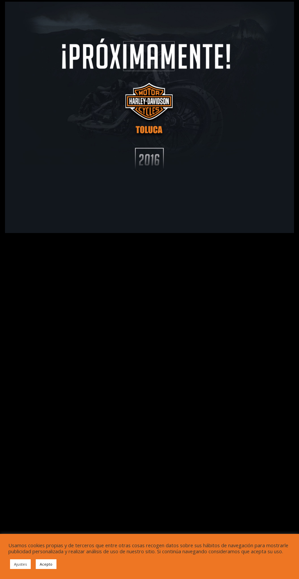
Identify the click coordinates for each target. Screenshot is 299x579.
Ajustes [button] (20, 564)
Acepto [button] (46, 564)
